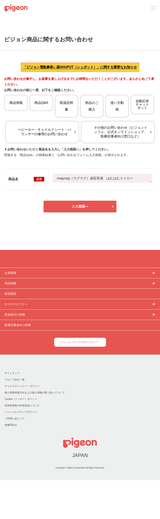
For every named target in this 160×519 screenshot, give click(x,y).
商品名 (26, 214)
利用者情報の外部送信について (22, 444)
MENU (151, 8)
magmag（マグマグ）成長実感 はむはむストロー (102, 213)
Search (141, 8)
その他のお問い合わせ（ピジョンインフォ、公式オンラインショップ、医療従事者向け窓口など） (120, 167)
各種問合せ (11, 464)
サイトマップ (12, 412)
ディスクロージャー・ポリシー (22, 425)
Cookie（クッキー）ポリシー (21, 438)
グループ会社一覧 (14, 418)
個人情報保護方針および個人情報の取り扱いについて (35, 431)
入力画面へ (80, 241)
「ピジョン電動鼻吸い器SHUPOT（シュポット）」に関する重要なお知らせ (80, 92)
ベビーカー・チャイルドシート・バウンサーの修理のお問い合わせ (44, 167)
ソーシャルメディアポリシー (21, 451)
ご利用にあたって (14, 457)
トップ (5, 29)
